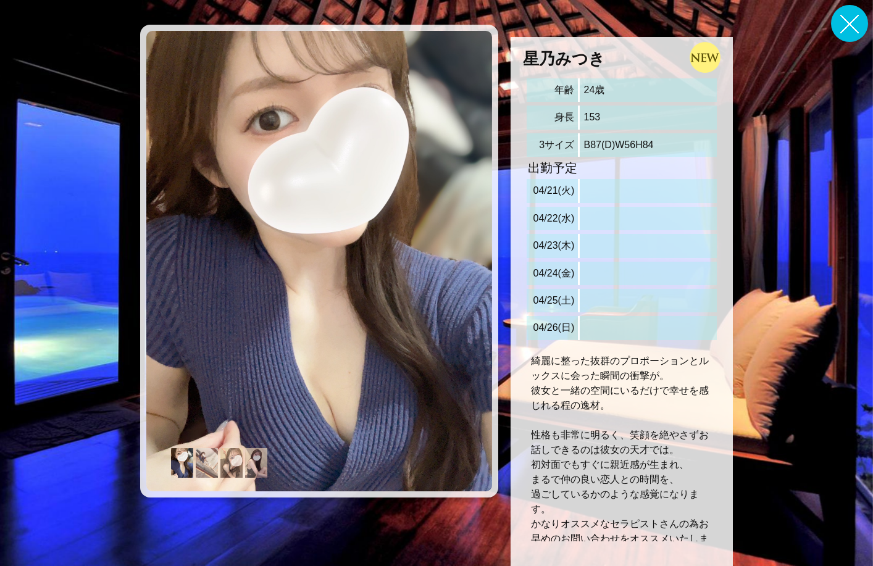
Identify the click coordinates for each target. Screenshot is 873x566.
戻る (849, 23)
